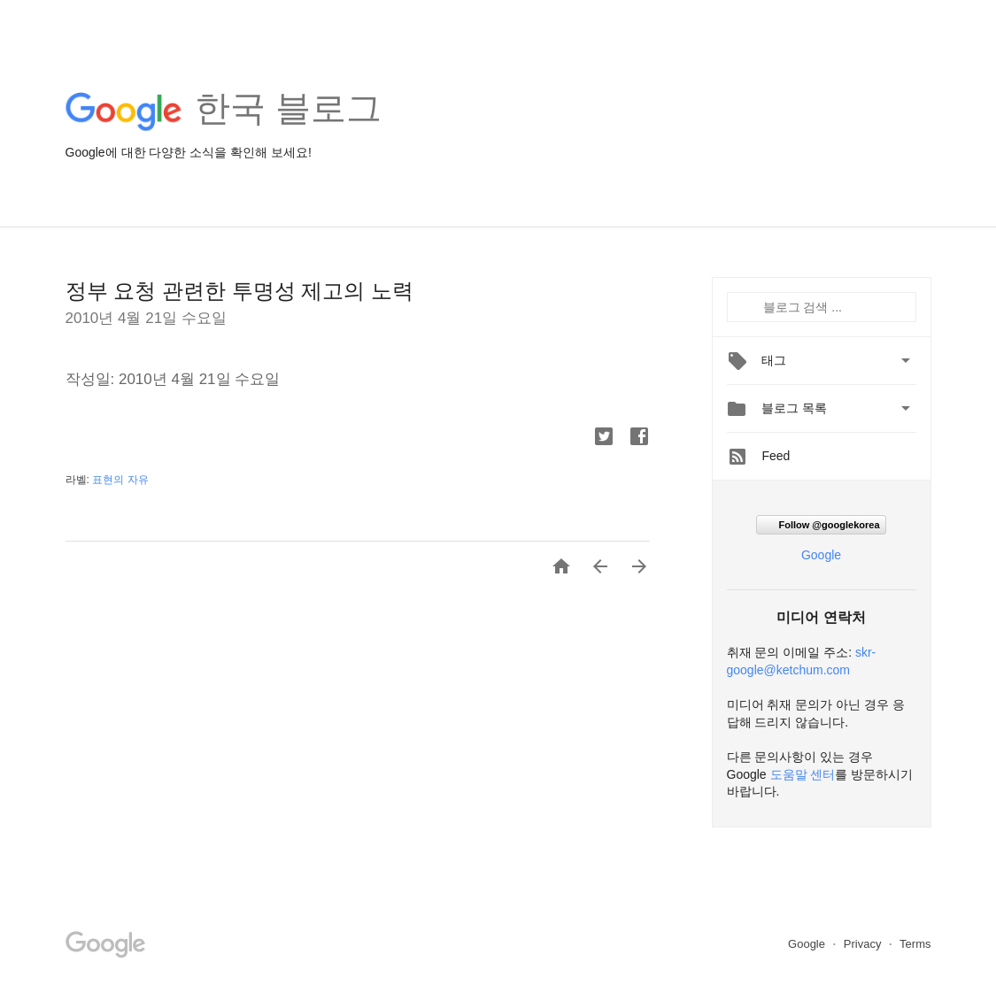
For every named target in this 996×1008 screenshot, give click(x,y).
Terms (914, 943)
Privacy (864, 943)
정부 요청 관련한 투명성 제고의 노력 (239, 291)
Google (821, 555)
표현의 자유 (120, 479)
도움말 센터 (803, 774)
